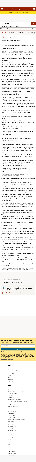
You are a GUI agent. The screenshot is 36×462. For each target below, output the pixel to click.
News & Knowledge (13, 370)
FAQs (9, 388)
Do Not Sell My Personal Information (18, 401)
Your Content (31, 32)
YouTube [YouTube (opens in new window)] (10, 446)
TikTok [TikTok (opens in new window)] (9, 443)
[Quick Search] (15, 23)
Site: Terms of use (12, 405)
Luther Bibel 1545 (9, 280)
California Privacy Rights (14, 399)
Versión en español (13, 453)
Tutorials (10, 390)
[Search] (33, 23)
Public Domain (18, 282)
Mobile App (11, 373)
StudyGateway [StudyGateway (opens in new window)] (11, 415)
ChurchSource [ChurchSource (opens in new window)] (11, 417)
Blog (9, 377)
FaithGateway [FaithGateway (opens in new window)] (11, 413)
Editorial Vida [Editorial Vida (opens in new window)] (11, 423)
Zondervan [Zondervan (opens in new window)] (10, 428)
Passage (4, 32)
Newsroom (10, 379)
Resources (11, 32)
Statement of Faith (12, 372)
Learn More (19, 292)
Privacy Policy (19, 357)
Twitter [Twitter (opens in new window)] (9, 445)
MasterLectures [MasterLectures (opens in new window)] (12, 430)
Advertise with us (12, 393)
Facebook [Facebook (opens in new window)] (10, 437)
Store (9, 375)
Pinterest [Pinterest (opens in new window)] (10, 441)
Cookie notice (11, 403)
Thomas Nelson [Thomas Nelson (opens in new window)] (12, 425)
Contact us (10, 395)
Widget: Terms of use (13, 406)
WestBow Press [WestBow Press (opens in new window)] (12, 426)
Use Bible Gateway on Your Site (16, 392)
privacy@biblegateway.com (7, 359)
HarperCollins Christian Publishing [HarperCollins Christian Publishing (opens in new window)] (16, 419)
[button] (34, 9)
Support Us (11, 381)
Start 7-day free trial (8, 292)
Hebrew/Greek (20, 32)
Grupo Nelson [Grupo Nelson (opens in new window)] (11, 421)
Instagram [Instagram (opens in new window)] (10, 439)
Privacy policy (11, 397)
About (9, 368)
